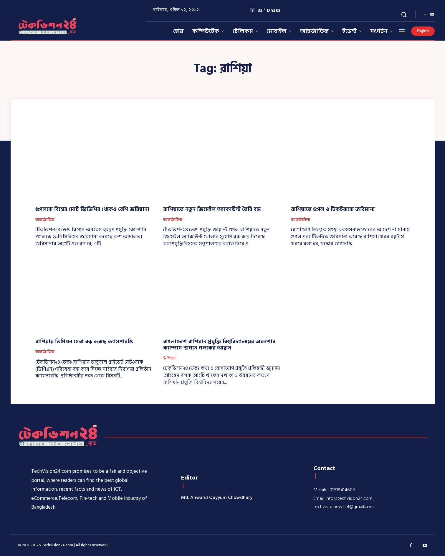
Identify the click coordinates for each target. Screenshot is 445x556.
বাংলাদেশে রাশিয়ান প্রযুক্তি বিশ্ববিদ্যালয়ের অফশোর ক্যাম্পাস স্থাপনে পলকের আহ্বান (219, 344)
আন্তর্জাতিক (44, 220)
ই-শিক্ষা (169, 358)
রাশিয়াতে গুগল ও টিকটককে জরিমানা (333, 209)
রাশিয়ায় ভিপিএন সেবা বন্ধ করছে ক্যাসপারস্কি (84, 341)
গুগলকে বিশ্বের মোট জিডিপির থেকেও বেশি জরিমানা (92, 209)
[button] (404, 14)
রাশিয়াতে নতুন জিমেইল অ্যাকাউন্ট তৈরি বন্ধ (212, 209)
